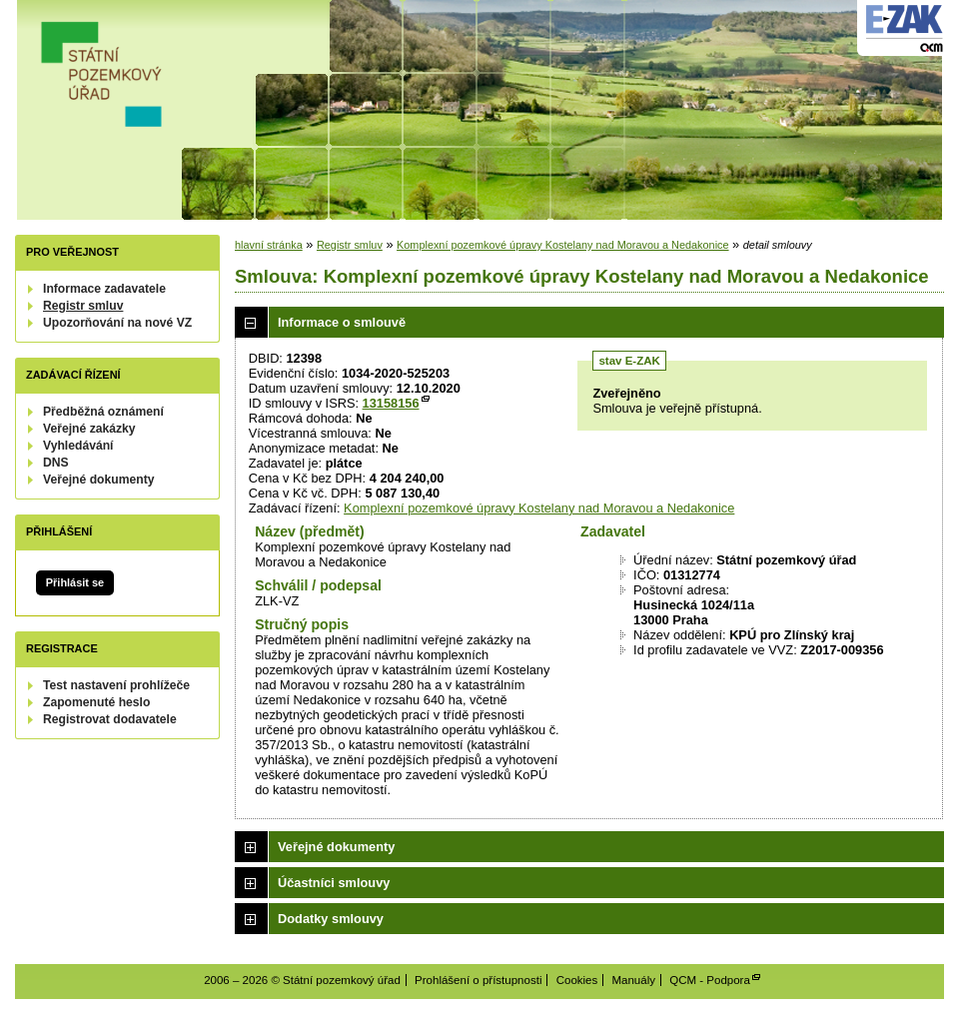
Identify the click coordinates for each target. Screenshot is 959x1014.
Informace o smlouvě (342, 322)
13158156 (391, 403)
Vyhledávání (78, 446)
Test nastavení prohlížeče (116, 685)
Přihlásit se (75, 582)
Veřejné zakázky (89, 429)
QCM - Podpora (709, 980)
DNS (56, 463)
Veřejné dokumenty (98, 480)
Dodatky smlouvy (331, 918)
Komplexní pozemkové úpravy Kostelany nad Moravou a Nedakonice (562, 245)
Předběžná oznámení (103, 412)
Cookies (577, 980)
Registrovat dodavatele (110, 719)
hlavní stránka (269, 245)
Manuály (633, 980)
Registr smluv (83, 306)
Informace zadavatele (104, 289)
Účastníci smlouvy (334, 882)
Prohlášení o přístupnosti (478, 980)
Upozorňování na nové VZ (117, 323)
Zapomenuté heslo (96, 702)
